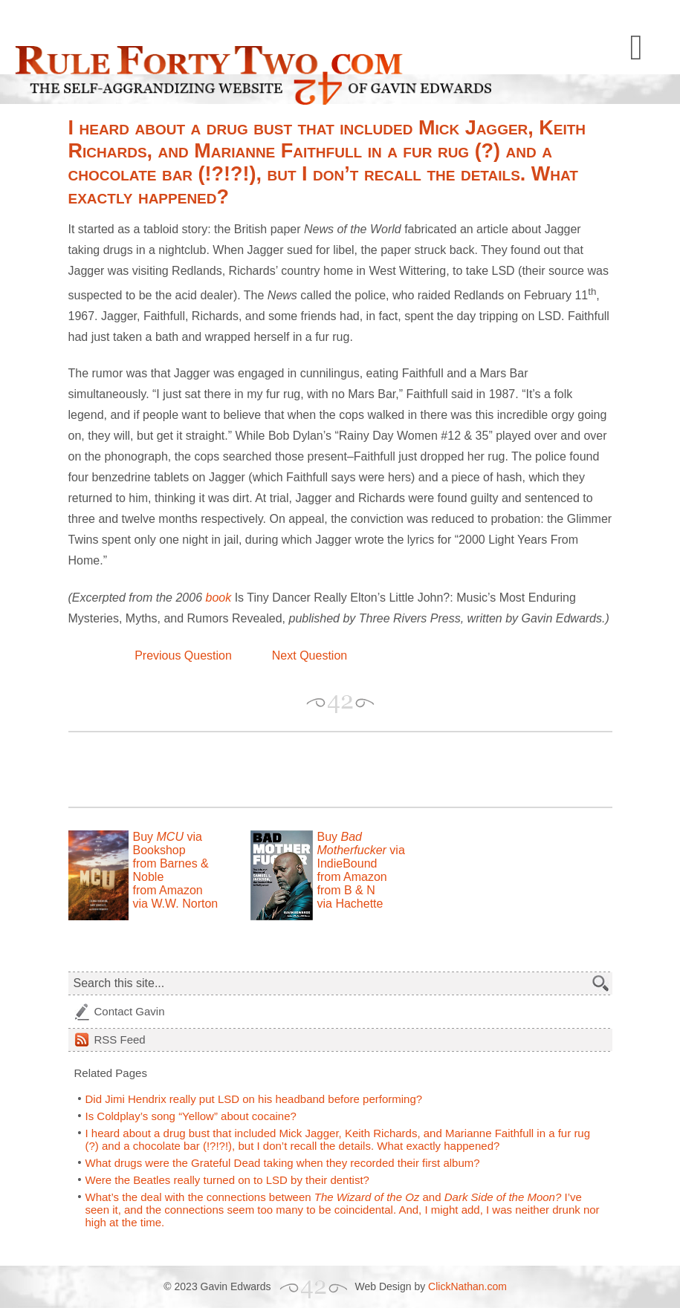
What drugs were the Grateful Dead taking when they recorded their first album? (282, 1162)
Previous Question (183, 655)
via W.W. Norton (175, 903)
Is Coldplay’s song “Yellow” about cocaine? (191, 1116)
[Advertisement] (242, 769)
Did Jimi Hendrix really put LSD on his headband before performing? (254, 1099)
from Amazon (168, 890)
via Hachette (350, 903)
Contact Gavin (129, 1011)
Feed (120, 1039)
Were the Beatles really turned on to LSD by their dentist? (227, 1180)
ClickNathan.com (467, 1286)
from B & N (346, 890)
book (218, 597)
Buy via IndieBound (361, 850)
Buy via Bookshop (167, 843)
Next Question (309, 655)
